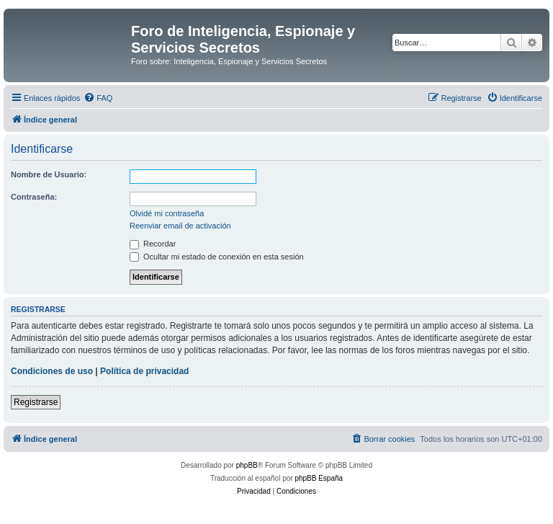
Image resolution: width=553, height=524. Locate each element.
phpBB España (319, 478)
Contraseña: (34, 196)
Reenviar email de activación (180, 225)
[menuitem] (98, 98)
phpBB (247, 465)
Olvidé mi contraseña (167, 213)
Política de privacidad (144, 371)
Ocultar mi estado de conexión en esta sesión (217, 256)
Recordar (153, 243)
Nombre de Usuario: (48, 174)
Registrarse (36, 402)
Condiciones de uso (52, 371)
